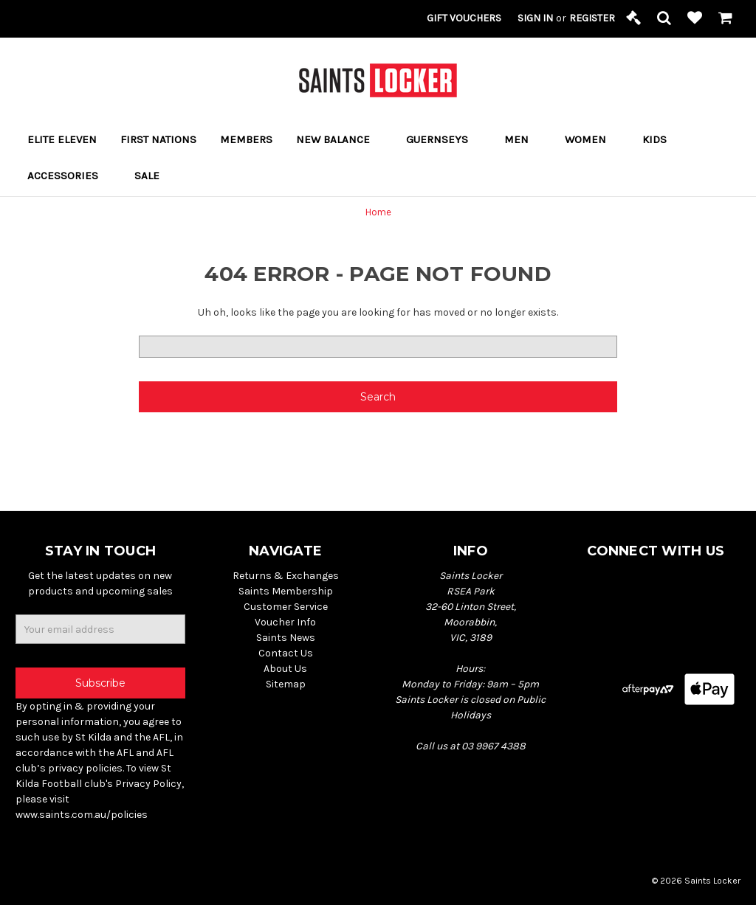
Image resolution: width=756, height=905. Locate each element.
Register (592, 18)
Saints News (285, 637)
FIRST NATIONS (158, 139)
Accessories (69, 175)
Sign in (535, 18)
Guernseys (443, 139)
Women (592, 139)
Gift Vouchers (464, 18)
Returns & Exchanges (286, 575)
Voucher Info (285, 622)
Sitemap (286, 684)
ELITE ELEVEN (62, 139)
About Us (285, 668)
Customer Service (286, 606)
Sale (146, 175)
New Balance (339, 139)
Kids (660, 139)
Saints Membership (285, 591)
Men (522, 139)
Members (246, 139)
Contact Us (285, 653)
